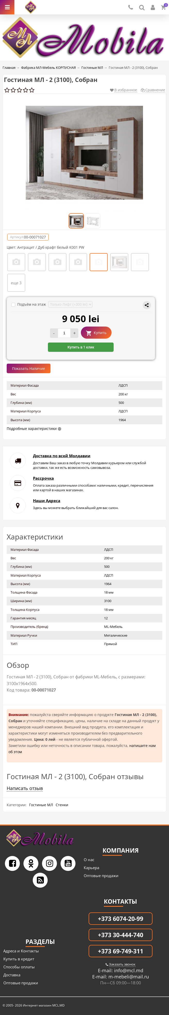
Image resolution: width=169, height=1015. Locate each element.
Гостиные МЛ (41, 804)
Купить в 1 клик (80, 347)
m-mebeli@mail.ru (128, 977)
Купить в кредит (18, 958)
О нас (89, 859)
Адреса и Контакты (21, 950)
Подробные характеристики (32, 428)
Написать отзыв (25, 788)
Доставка (11, 974)
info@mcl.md (128, 970)
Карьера (91, 867)
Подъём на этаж (29, 304)
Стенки (62, 804)
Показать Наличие (28, 368)
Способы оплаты (19, 966)
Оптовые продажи (101, 875)
